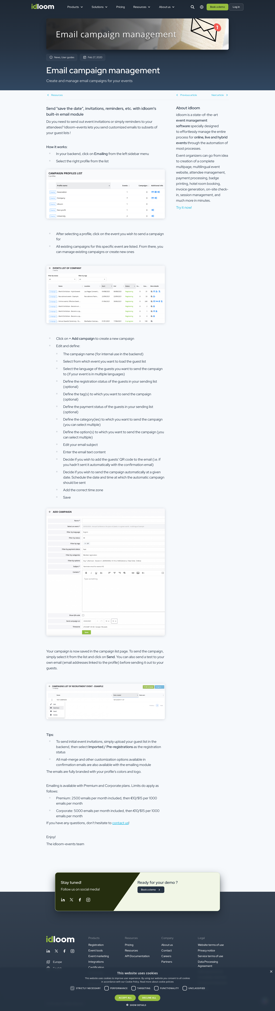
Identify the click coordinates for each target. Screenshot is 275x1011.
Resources (131, 950)
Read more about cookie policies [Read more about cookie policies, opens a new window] (157, 981)
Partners (166, 962)
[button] (54, 962)
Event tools (95, 950)
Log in (236, 6)
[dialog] (137, 989)
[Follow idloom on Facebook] (80, 900)
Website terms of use (211, 945)
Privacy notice (206, 950)
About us (167, 945)
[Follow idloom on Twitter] (71, 900)
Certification (96, 967)
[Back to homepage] (60, 941)
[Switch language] (201, 7)
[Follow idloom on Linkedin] (63, 900)
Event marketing (98, 956)
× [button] (271, 971)
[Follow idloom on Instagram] (88, 900)
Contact (166, 950)
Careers (166, 956)
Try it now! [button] (184, 207)
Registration (96, 945)
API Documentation (137, 956)
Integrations (96, 962)
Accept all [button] (125, 997)
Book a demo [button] (217, 6)
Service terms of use (210, 956)
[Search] (192, 7)
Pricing (120, 7)
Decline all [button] (149, 997)
